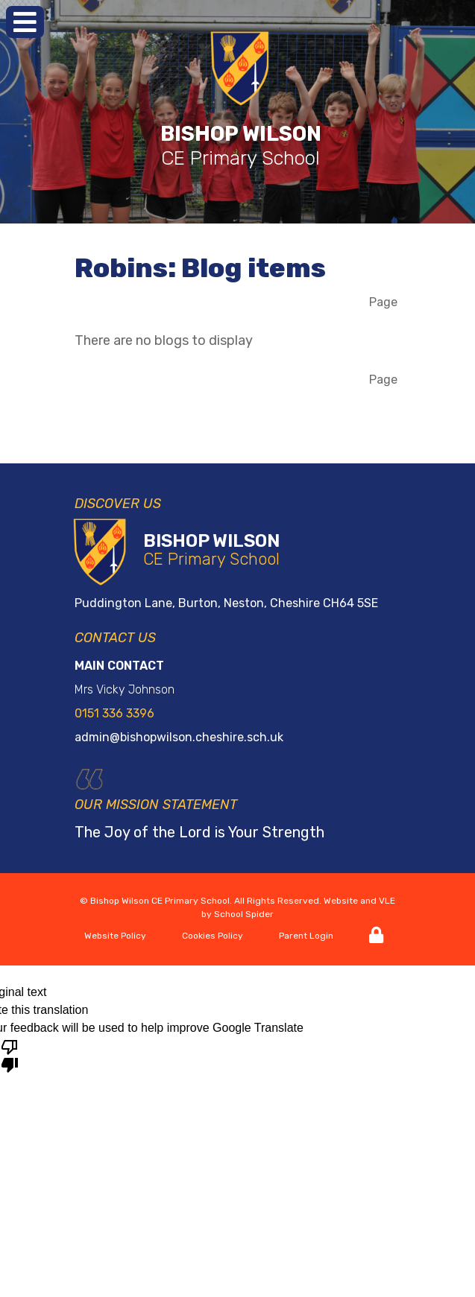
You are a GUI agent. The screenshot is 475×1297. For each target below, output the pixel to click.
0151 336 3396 (114, 713)
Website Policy (115, 935)
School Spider (244, 914)
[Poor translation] (10, 1055)
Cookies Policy (212, 935)
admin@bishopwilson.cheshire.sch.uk (179, 737)
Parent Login (306, 935)
